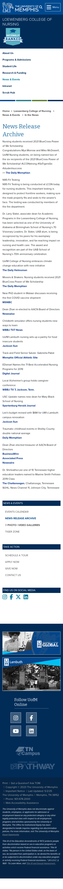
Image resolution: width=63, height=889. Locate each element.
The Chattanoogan (13, 483)
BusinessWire (10, 454)
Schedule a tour (16, 555)
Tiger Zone (12, 531)
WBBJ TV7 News (12, 330)
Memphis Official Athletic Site (20, 357)
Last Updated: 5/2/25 (40, 791)
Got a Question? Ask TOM (25, 783)
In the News (32, 115)
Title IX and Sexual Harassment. (40, 863)
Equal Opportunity (10, 834)
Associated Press (12, 458)
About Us (7, 53)
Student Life (9, 66)
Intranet (7, 86)
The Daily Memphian (17, 172)
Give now (11, 568)
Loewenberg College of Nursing (27, 22)
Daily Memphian (12, 437)
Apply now (12, 562)
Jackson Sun (10, 346)
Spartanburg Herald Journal (19, 405)
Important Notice (15, 791)
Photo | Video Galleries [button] (23, 525)
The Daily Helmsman (14, 270)
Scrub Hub (8, 92)
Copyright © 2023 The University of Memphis (32, 787)
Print (5, 783)
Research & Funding (14, 73)
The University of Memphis (17, 795)
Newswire (8, 462)
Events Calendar (17, 511)
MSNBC (7, 302)
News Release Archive (20, 518)
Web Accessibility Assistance (22, 803)
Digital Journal (11, 373)
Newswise (8, 313)
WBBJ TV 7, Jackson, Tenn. (18, 389)
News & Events (11, 79)
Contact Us (13, 575)
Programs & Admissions (16, 59)
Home (6, 111)
